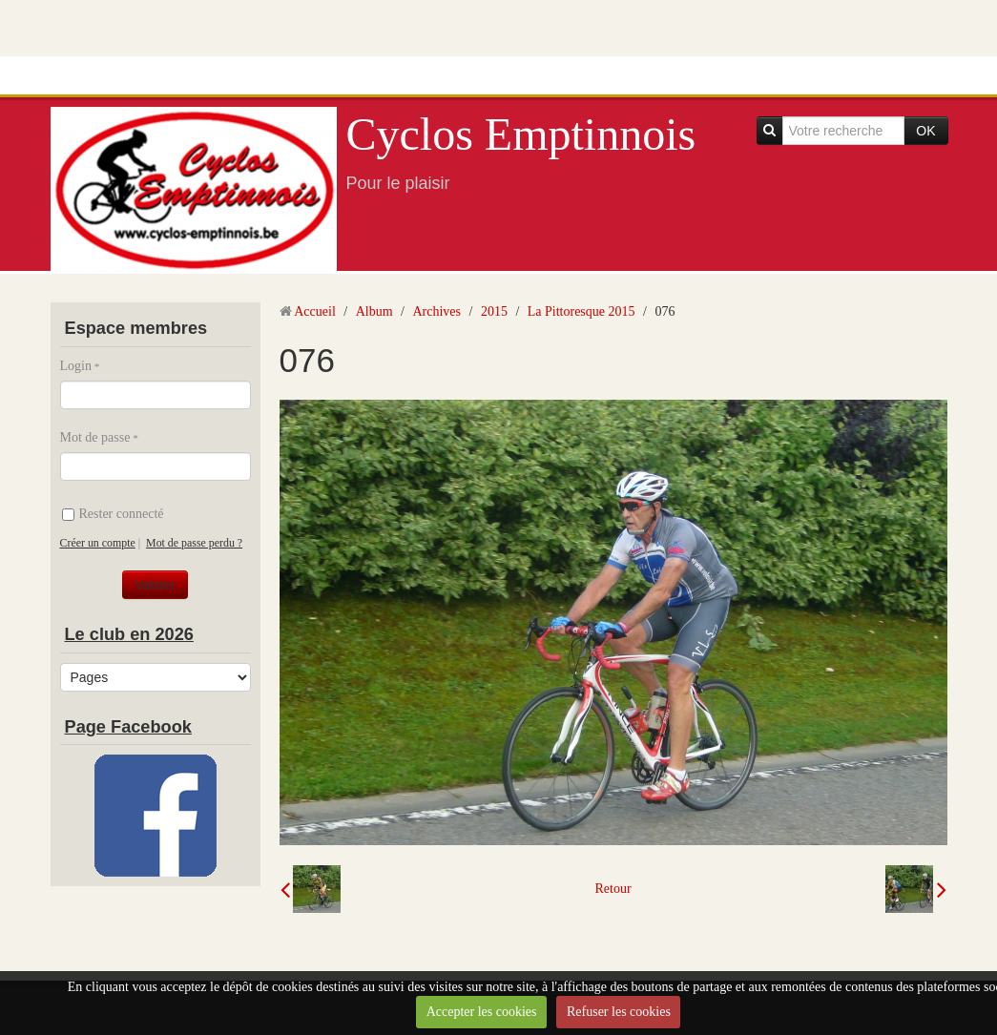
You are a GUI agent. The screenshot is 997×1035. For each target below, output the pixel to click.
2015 (494, 311)
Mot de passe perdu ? (194, 542)
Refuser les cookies (619, 1011)
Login (76, 366)
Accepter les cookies (481, 1011)
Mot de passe (95, 437)
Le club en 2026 (129, 634)
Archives (436, 311)
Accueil (315, 311)
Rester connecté (113, 514)
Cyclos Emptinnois (521, 134)
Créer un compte (97, 542)
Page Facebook (128, 726)
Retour (612, 888)
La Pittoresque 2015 (581, 311)
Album (374, 311)
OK (925, 130)
